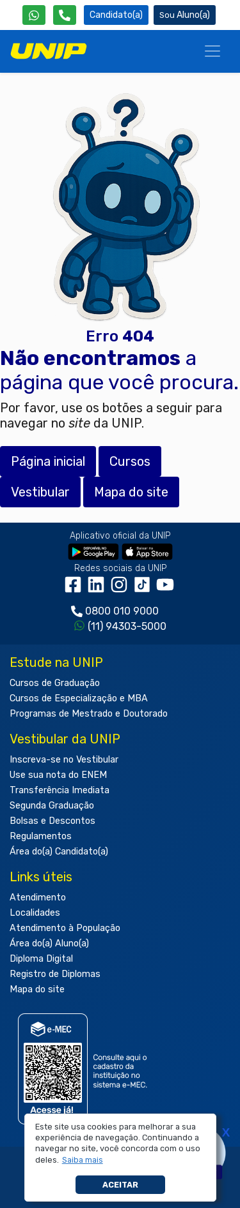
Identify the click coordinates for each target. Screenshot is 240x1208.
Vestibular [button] (40, 492)
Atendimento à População (65, 928)
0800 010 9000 (122, 611)
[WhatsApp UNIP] (33, 15)
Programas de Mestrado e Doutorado (89, 713)
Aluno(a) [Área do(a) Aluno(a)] (184, 15)
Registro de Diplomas (55, 974)
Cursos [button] (129, 461)
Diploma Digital (41, 958)
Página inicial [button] (48, 461)
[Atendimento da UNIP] (64, 15)
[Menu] (212, 51)
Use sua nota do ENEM (58, 775)
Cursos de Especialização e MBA (79, 698)
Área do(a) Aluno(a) (49, 943)
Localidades (35, 912)
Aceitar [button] (120, 1184)
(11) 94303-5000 (127, 626)
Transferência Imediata (59, 790)
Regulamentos (41, 836)
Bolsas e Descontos (52, 821)
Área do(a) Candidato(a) (59, 851)
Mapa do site (37, 989)
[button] (82, 1160)
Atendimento (38, 897)
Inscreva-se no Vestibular (64, 759)
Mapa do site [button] (131, 492)
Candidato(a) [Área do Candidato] (116, 15)
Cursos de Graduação (55, 683)
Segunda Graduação (52, 805)
